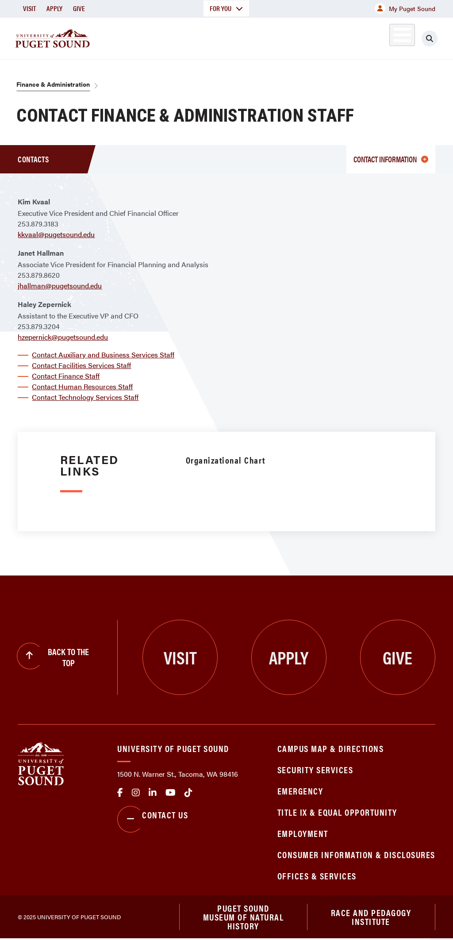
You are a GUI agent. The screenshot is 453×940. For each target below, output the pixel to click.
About (117, 37)
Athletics (352, 37)
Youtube (170, 792)
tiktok (188, 792)
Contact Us (152, 819)
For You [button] (226, 8)
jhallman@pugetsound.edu (60, 285)
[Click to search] (437, 38)
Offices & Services (317, 875)
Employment (302, 833)
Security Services (315, 769)
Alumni (391, 37)
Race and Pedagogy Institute (371, 917)
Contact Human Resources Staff (82, 386)
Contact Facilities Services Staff (81, 365)
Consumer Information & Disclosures (356, 854)
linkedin (153, 792)
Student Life (291, 37)
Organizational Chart (225, 459)
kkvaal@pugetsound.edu (56, 234)
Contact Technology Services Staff (85, 397)
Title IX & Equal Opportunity (337, 812)
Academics (169, 37)
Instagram (136, 792)
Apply (54, 8)
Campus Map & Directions (330, 748)
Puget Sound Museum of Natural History (243, 917)
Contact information (390, 159)
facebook (120, 792)
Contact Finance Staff (66, 376)
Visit (29, 8)
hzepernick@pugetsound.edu (63, 337)
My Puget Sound (405, 8)
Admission (228, 37)
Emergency (300, 790)
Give (79, 8)
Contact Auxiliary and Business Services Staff (103, 354)
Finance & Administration (53, 84)
